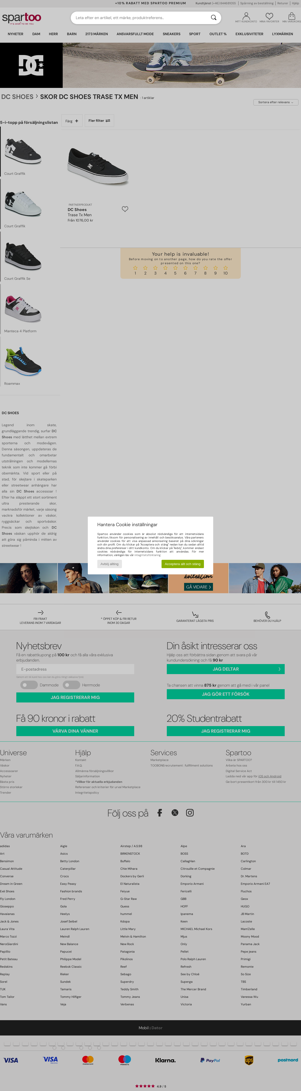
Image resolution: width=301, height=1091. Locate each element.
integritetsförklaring (147, 555)
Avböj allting (110, 564)
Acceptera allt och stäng (182, 564)
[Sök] (214, 18)
